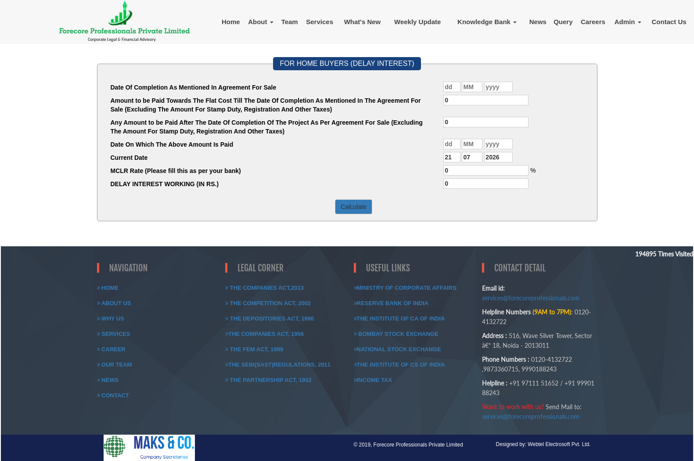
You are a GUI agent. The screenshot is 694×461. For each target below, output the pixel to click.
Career (111, 349)
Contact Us (669, 21)
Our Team (114, 364)
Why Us (110, 318)
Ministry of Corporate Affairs (405, 288)
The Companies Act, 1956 (264, 334)
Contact (113, 395)
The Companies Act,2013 (264, 288)
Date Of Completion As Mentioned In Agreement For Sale (194, 87)
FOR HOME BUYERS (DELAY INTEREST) (347, 63)
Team (289, 21)
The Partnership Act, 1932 (268, 380)
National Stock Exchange (397, 349)
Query (563, 21)
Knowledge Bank (487, 21)
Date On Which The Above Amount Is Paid (172, 144)
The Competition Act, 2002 (268, 303)
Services (319, 21)
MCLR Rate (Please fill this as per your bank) (176, 170)
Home (231, 21)
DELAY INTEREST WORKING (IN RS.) (165, 183)
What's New (362, 21)
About (260, 21)
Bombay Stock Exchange (396, 334)
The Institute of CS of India (399, 364)
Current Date (129, 157)
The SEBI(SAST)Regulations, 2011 (278, 364)
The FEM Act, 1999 (254, 349)
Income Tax (373, 380)
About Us (114, 303)
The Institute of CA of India (399, 318)
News (538, 21)
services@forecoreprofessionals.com (530, 298)
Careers (593, 21)
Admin (628, 21)
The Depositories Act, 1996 (269, 318)
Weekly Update (417, 21)
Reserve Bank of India (391, 303)
